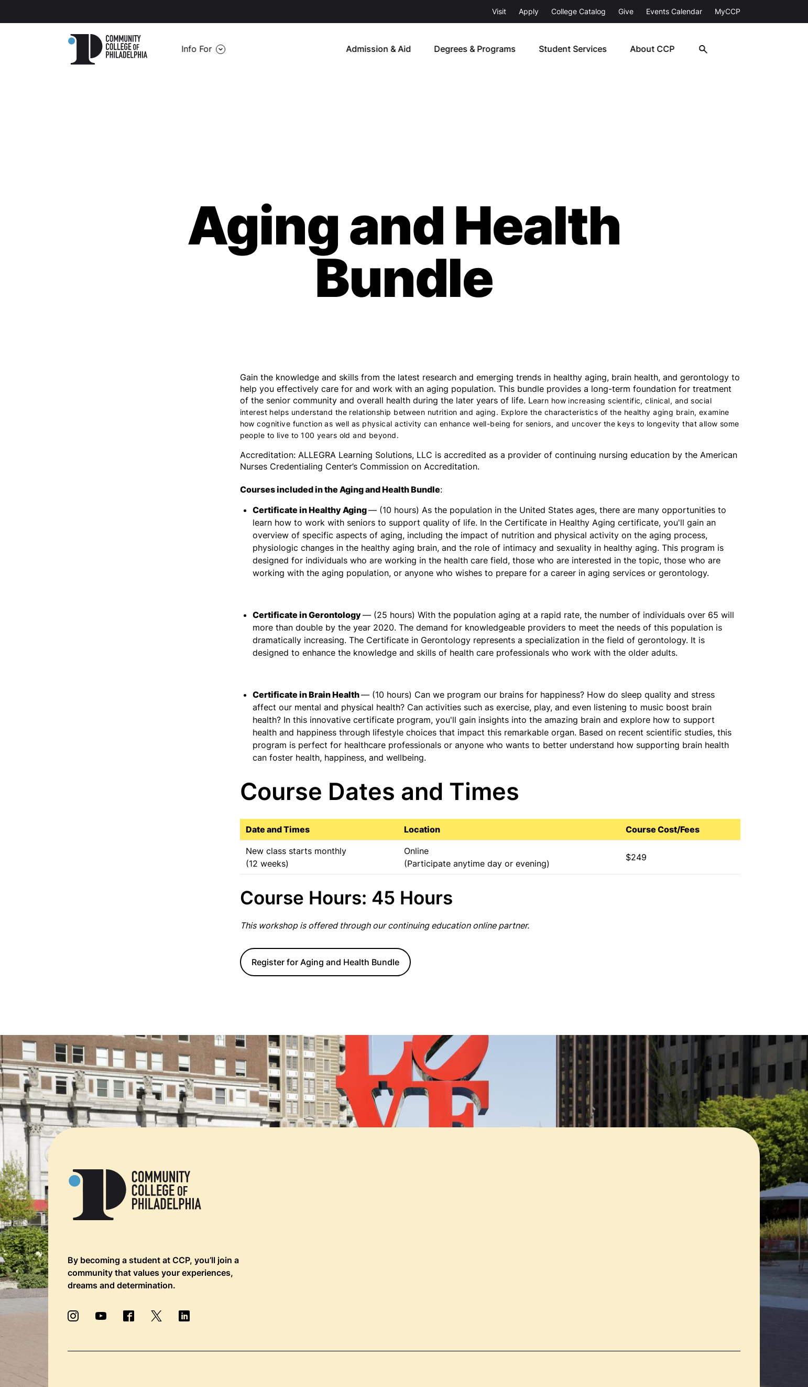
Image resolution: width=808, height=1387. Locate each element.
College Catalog (578, 11)
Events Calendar (674, 11)
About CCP (656, 49)
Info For (196, 49)
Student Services (577, 49)
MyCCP (727, 11)
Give (626, 11)
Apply (529, 11)
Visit (499, 11)
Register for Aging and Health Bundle (325, 962)
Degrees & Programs (480, 49)
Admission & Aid (384, 49)
